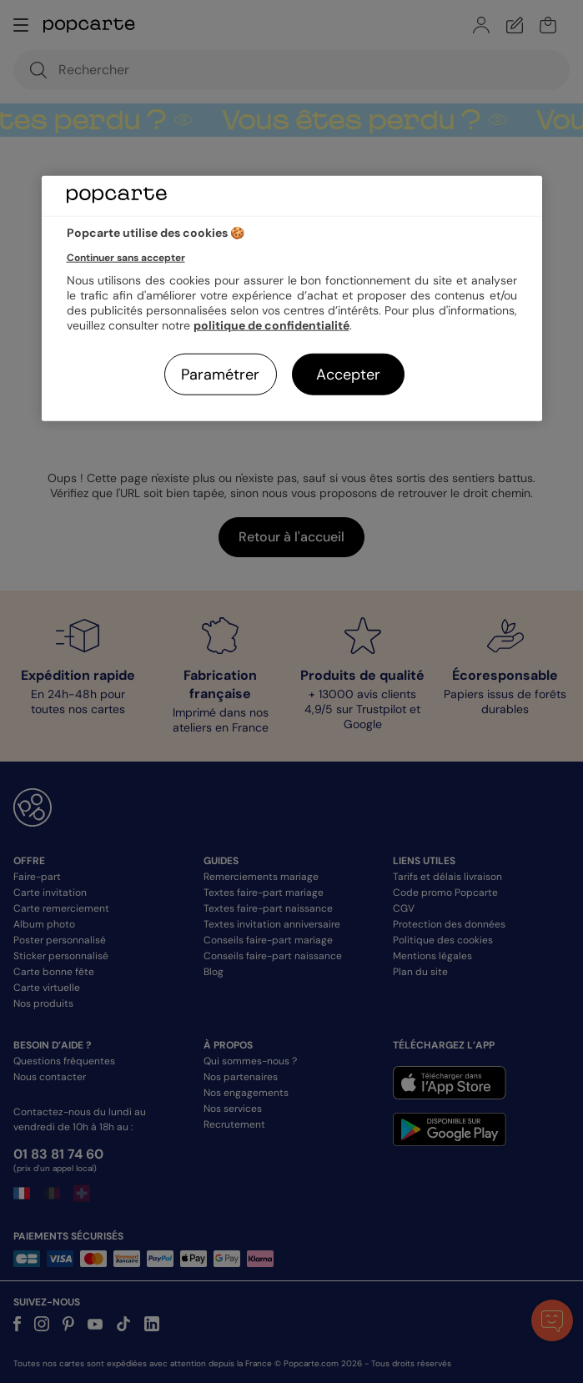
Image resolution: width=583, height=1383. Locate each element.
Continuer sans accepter (126, 257)
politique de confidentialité (271, 325)
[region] (292, 298)
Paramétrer (220, 375)
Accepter (348, 375)
